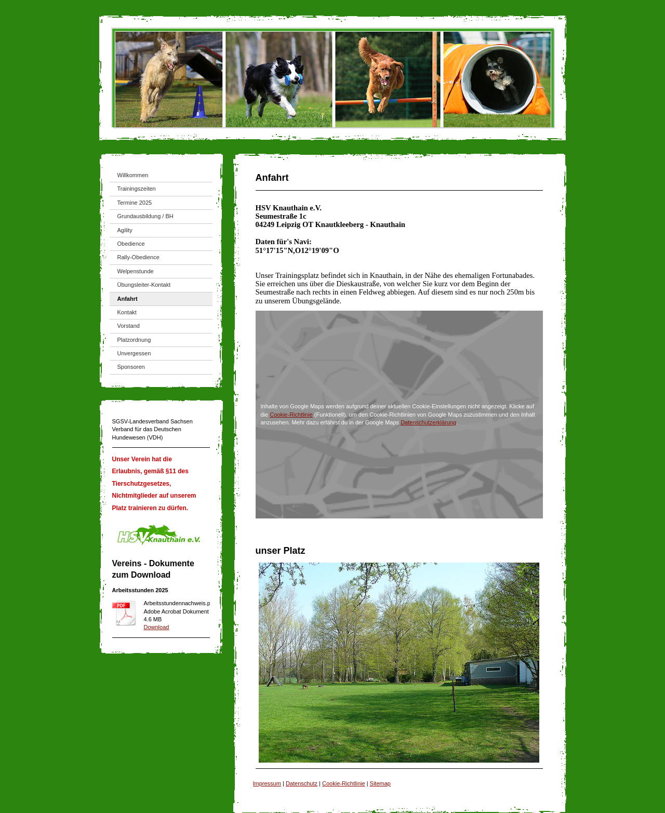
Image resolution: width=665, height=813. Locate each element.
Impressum (267, 783)
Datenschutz (301, 783)
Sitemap (380, 783)
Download (156, 627)
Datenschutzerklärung (428, 422)
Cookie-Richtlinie (291, 414)
